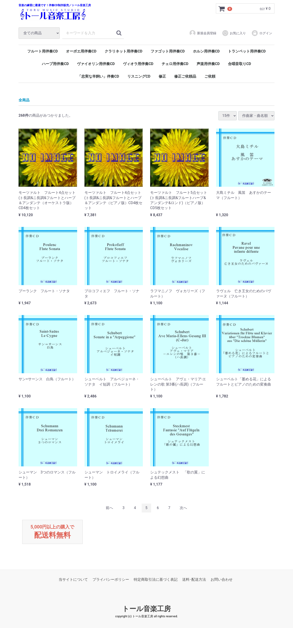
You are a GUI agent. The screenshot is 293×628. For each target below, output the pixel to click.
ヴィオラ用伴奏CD (138, 64)
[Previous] (109, 508)
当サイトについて (73, 580)
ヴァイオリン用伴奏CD (96, 64)
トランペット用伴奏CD (247, 51)
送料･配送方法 (194, 580)
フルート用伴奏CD (42, 51)
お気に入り (234, 33)
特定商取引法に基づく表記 (156, 580)
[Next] (183, 508)
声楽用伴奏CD (208, 64)
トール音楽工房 (146, 609)
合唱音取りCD (239, 64)
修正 (162, 76)
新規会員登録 (202, 33)
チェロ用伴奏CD (175, 64)
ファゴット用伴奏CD (168, 51)
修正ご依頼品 (185, 76)
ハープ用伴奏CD (55, 64)
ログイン (261, 33)
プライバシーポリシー (110, 580)
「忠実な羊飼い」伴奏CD (98, 76)
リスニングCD (138, 76)
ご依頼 (209, 76)
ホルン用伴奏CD (206, 51)
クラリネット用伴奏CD (123, 51)
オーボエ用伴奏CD (81, 51)
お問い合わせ (222, 580)
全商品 (24, 100)
